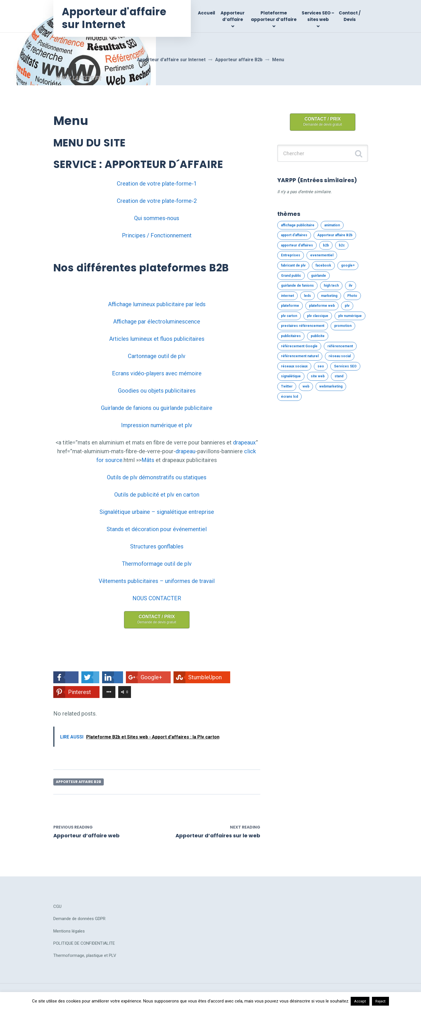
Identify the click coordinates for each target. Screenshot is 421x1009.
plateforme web (322, 306)
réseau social (340, 356)
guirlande (318, 276)
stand (339, 376)
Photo (352, 296)
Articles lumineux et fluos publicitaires (156, 338)
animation (332, 225)
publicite (318, 336)
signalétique (291, 376)
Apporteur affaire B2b (78, 781)
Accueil (206, 13)
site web (318, 376)
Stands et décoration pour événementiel (157, 529)
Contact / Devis (350, 16)
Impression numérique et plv (156, 425)
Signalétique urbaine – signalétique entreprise (157, 511)
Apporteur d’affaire (233, 16)
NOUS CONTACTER (156, 598)
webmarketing (330, 386)
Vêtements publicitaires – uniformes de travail (157, 581)
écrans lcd (289, 397)
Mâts (147, 460)
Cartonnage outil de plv (156, 356)
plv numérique (350, 316)
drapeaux (244, 442)
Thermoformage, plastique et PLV (84, 955)
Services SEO (345, 366)
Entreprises (290, 255)
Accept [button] (360, 1001)
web (305, 386)
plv (347, 306)
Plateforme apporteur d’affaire (274, 16)
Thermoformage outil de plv (157, 563)
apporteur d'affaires (297, 245)
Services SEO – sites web (318, 16)
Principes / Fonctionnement (157, 235)
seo (321, 366)
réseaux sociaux (294, 366)
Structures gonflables (156, 546)
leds (307, 296)
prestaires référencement (302, 326)
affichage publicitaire (297, 225)
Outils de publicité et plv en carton (156, 494)
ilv (350, 286)
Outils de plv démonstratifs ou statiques (156, 477)
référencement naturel (300, 356)
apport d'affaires (294, 235)
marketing (329, 296)
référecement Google (299, 346)
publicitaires (291, 336)
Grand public (291, 276)
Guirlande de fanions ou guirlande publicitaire (156, 408)
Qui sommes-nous (156, 218)
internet (287, 296)
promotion (343, 326)
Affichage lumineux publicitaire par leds (157, 304)
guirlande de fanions (297, 286)
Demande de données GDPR (79, 918)
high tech (331, 286)
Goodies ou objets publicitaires (157, 390)
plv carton (289, 316)
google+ (348, 265)
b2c (342, 245)
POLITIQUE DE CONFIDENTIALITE (84, 943)
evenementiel (321, 255)
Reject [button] (380, 1001)
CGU (57, 906)
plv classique (317, 316)
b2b (326, 245)
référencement (340, 346)
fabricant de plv (293, 265)
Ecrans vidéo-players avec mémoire (157, 373)
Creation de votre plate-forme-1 (157, 183)
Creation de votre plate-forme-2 (157, 200)
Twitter (287, 386)
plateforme (290, 306)
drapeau (185, 451)
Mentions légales (69, 931)
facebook (323, 265)
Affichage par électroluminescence (156, 321)
